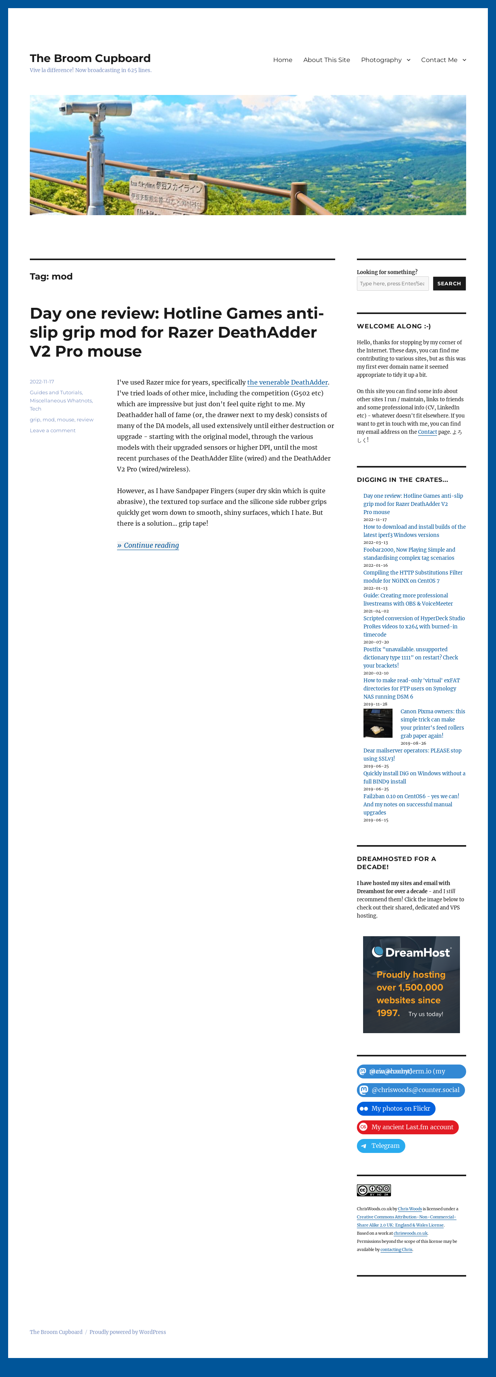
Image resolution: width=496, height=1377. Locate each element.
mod (49, 419)
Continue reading (151, 545)
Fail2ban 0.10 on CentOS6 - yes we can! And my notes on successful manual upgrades (411, 804)
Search (449, 283)
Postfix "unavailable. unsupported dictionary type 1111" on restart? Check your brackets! (410, 657)
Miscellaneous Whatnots (61, 400)
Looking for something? (387, 272)
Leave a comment (53, 430)
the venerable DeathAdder (287, 382)
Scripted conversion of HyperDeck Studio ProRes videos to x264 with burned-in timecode (414, 626)
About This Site (326, 60)
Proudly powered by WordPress (128, 1332)
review (85, 419)
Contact (427, 432)
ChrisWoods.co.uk (374, 1208)
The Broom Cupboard (90, 58)
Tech (35, 409)
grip (35, 419)
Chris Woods (410, 1208)
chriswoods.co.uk (410, 1233)
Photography (381, 60)
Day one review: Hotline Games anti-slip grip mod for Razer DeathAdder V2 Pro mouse (177, 332)
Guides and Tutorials (56, 392)
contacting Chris (396, 1249)
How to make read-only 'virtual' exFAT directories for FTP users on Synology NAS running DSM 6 (411, 688)
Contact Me (439, 60)
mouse (65, 419)
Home (283, 60)
